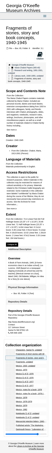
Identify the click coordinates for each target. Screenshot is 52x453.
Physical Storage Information (23, 287)
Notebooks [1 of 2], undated (27, 413)
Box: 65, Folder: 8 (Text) (24, 293)
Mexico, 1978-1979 (24, 401)
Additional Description (19, 249)
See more (12, 130)
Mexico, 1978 (21, 397)
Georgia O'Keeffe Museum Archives (23, 8)
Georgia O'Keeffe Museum (23, 65)
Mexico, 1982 (21, 409)
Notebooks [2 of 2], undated (27, 417)
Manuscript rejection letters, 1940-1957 (32, 421)
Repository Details (17, 302)
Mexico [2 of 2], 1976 (25, 378)
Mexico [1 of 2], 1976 (25, 374)
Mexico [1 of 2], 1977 (25, 382)
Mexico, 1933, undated (25, 366)
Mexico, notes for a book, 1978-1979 (31, 394)
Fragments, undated (24, 362)
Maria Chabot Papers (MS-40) (27, 68)
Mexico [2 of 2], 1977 (25, 386)
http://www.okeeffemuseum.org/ (21, 322)
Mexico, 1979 (21, 405)
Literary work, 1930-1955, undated (28, 76)
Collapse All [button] (12, 245)
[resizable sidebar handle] (26, 434)
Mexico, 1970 (21, 370)
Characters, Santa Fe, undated (29, 350)
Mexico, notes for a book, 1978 (29, 390)
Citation (40, 56)
